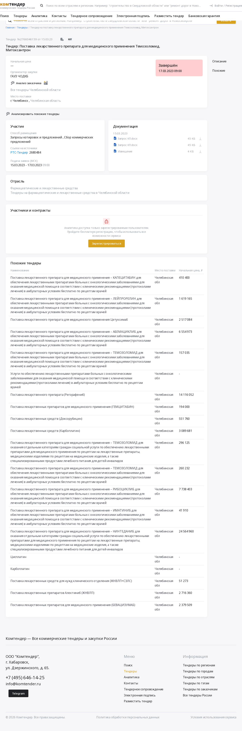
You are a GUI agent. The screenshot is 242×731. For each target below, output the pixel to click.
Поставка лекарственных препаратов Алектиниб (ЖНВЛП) (52, 600)
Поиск (4, 16)
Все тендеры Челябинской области (35, 96)
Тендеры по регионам (199, 672)
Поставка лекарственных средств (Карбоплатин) (45, 437)
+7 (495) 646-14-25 (25, 684)
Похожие (218, 77)
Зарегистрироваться (106, 250)
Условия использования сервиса (213, 724)
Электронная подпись (133, 16)
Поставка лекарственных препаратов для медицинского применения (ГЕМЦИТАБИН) (72, 413)
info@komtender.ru (23, 690)
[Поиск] (42, 5)
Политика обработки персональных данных (127, 724)
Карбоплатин (19, 575)
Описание (219, 68)
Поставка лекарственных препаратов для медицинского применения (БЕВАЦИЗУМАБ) (72, 611)
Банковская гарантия (204, 16)
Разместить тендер (169, 16)
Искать (226, 27)
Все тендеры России (197, 702)
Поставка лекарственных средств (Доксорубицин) (46, 425)
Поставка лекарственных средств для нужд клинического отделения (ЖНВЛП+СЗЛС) (71, 587)
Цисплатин (18, 563)
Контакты (59, 16)
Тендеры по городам (198, 678)
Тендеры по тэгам (196, 690)
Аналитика (39, 16)
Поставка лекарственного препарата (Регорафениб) (47, 401)
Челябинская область (45, 107)
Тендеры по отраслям (198, 684)
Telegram (18, 700)
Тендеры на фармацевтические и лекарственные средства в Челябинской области (69, 199)
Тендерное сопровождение (91, 16)
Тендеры (20, 16)
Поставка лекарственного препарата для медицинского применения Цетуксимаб (69, 326)
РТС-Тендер (19, 159)
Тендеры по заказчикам (200, 696)
